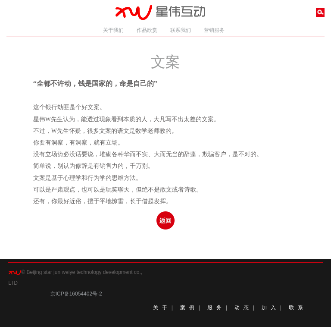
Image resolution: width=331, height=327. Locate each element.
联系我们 (180, 30)
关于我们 (113, 30)
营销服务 (214, 30)
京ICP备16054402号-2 (76, 294)
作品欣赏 (147, 30)
